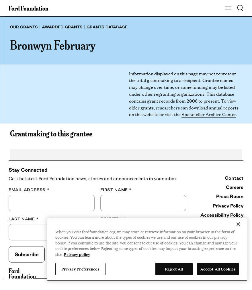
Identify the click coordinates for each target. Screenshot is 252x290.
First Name (116, 190)
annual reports (224, 107)
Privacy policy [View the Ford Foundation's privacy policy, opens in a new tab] (77, 254)
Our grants (24, 27)
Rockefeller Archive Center (208, 114)
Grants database (107, 27)
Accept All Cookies (218, 269)
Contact (234, 178)
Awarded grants (62, 27)
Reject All (174, 269)
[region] (147, 249)
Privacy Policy (228, 205)
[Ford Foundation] (22, 273)
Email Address (29, 190)
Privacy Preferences (80, 269)
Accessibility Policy (221, 215)
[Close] (238, 224)
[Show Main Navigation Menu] (228, 8)
